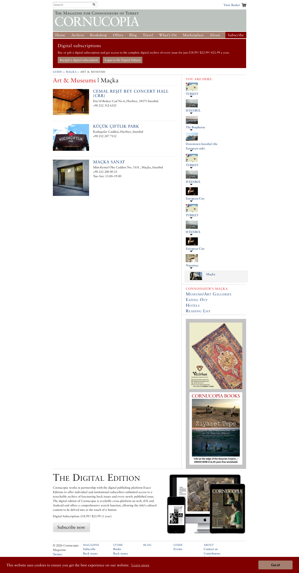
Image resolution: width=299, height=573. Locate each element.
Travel (148, 35)
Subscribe (236, 35)
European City (195, 198)
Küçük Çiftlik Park (116, 126)
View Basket (232, 5)
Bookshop (98, 35)
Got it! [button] (275, 565)
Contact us (211, 549)
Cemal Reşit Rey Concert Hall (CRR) (131, 93)
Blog (133, 35)
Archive (77, 35)
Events (178, 549)
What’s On (168, 35)
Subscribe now (71, 527)
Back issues (90, 553)
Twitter (57, 554)
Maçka (71, 71)
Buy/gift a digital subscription (79, 60)
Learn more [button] (140, 565)
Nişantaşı (192, 265)
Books (117, 549)
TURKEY (192, 93)
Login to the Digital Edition (122, 60)
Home (60, 35)
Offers (118, 35)
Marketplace (193, 35)
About (215, 35)
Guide (57, 71)
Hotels (193, 305)
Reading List (198, 310)
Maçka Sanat (109, 161)
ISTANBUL (193, 110)
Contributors (212, 553)
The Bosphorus (195, 127)
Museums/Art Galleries (208, 294)
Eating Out (197, 299)
